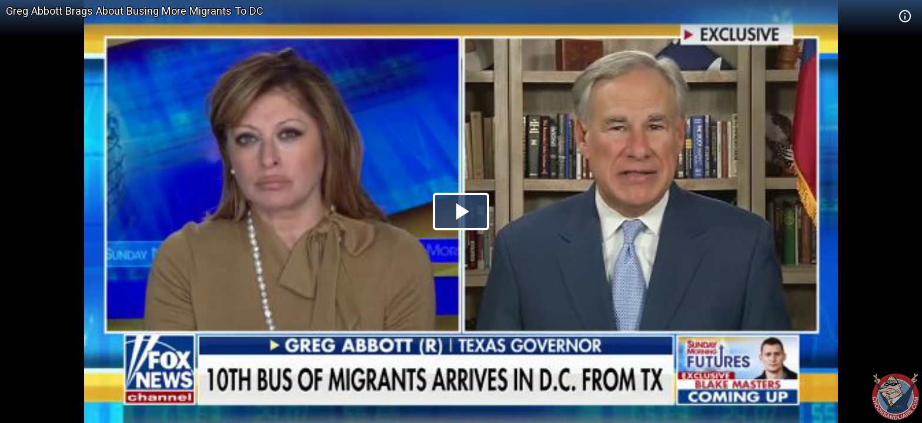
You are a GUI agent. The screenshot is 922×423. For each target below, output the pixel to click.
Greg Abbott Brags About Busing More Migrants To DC (134, 11)
